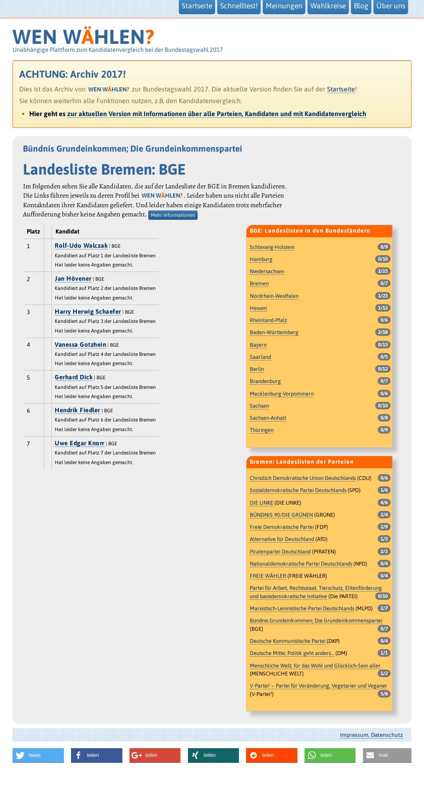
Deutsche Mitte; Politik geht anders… (292, 653)
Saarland (260, 357)
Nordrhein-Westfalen (274, 296)
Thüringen (262, 430)
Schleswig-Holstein (272, 247)
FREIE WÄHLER (268, 576)
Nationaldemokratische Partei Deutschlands (301, 564)
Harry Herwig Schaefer (88, 311)
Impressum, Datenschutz (371, 734)
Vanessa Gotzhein (80, 344)
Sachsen (259, 406)
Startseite (341, 89)
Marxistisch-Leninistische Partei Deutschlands (302, 608)
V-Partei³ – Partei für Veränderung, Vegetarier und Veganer (318, 686)
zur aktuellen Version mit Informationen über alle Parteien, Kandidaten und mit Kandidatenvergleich (216, 113)
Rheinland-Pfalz (268, 320)
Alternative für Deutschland (282, 539)
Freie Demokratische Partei (282, 527)
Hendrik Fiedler (77, 410)
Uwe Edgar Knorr (79, 443)
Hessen (258, 308)
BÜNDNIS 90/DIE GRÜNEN (281, 515)
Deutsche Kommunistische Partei (287, 641)
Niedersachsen (267, 271)
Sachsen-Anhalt (268, 418)
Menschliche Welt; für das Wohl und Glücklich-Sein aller (315, 666)
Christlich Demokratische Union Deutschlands (303, 478)
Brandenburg (265, 381)
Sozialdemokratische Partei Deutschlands (298, 490)
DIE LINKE (261, 503)
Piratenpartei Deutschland (280, 551)
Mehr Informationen (173, 215)
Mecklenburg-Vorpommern (282, 394)
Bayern (258, 345)
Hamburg (261, 259)
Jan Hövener (73, 278)
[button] (38, 755)
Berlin (257, 369)
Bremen (259, 283)
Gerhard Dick (74, 377)
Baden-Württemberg (274, 332)
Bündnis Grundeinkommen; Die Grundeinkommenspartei (316, 620)
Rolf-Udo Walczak (81, 245)
